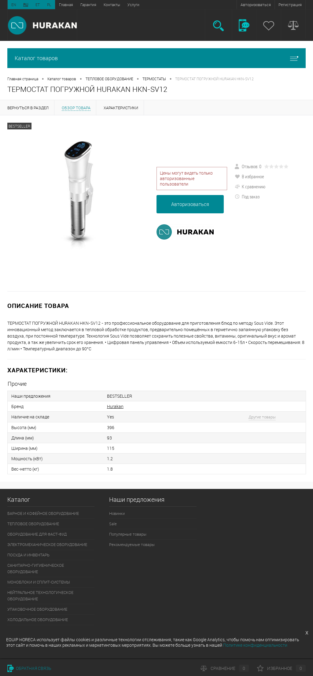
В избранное (249, 176)
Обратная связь (29, 668)
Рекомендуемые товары (132, 544)
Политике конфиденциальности (255, 645)
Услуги (133, 4)
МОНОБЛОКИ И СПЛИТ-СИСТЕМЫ (38, 582)
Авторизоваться (256, 4)
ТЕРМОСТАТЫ (154, 78)
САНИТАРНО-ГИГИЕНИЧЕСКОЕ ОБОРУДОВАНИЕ (35, 568)
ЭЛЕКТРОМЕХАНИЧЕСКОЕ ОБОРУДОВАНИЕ (47, 544)
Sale (113, 523)
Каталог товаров (156, 58)
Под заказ (247, 196)
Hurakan (115, 406)
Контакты (112, 4)
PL (49, 4)
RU (25, 4)
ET (37, 4)
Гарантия (88, 4)
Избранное (281, 668)
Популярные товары (127, 534)
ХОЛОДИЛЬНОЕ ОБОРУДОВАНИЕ (37, 619)
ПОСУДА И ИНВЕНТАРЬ (28, 555)
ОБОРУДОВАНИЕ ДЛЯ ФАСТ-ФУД (37, 534)
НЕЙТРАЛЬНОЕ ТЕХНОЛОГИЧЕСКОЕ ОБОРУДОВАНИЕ (40, 596)
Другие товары (262, 417)
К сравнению (250, 186)
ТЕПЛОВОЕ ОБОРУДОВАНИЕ (109, 78)
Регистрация (290, 4)
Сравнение (225, 668)
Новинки (117, 513)
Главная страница (22, 78)
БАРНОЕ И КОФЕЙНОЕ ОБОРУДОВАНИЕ (43, 513)
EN (13, 4)
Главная (66, 4)
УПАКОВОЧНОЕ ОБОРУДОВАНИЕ (37, 609)
